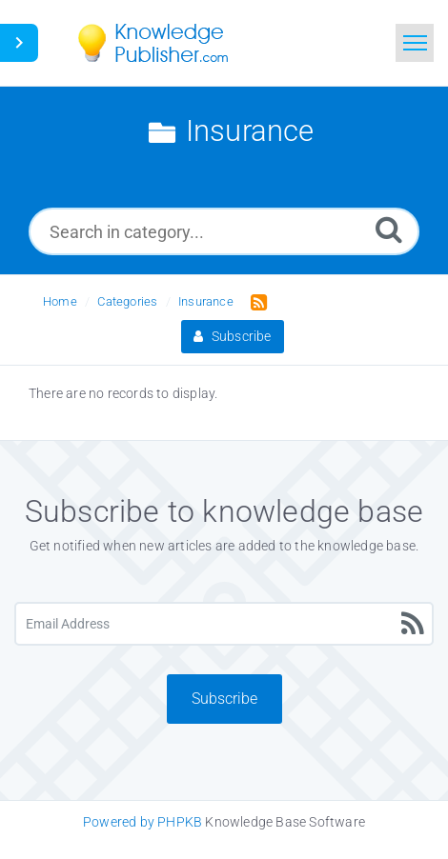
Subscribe (232, 336)
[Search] (389, 229)
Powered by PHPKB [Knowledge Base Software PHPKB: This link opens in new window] (142, 821)
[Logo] (166, 42)
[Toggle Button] (19, 43)
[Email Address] (224, 624)
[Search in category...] (224, 231)
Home (60, 301)
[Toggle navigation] (415, 43)
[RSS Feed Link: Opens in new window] (255, 301)
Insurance (206, 301)
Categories (127, 301)
